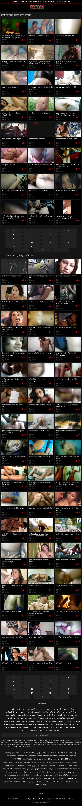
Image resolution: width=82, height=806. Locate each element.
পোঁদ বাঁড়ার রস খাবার (8, 721)
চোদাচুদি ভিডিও (27, 759)
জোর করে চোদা (63, 756)
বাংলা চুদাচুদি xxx (33, 765)
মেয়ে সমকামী (28, 718)
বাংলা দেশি (44, 765)
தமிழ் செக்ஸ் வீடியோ (12, 775)
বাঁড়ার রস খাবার (40, 715)
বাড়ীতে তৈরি (49, 718)
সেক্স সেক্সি (63, 753)
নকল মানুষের (76, 721)
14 (50, 242)
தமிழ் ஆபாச (31, 782)
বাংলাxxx (19, 753)
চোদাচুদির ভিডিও (21, 765)
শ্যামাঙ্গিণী (45, 712)
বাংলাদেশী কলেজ (39, 718)
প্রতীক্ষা (54, 721)
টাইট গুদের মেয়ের (9, 724)
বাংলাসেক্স (67, 782)
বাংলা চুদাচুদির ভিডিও (72, 762)
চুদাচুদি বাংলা (8, 782)
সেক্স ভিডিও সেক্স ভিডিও (13, 778)
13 (32, 242)
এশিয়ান (59, 712)
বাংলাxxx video (15, 759)
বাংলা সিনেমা (33, 730)
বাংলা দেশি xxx (7, 769)
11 (68, 238)
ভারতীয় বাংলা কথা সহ (20, 1)
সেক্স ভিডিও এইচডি (20, 769)
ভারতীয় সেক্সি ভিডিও (56, 782)
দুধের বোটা (32, 721)
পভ (70, 724)
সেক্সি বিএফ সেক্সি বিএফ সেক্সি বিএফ (68, 769)
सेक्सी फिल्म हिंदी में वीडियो (37, 772)
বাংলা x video (48, 775)
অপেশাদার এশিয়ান (35, 1)
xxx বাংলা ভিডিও (71, 765)
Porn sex (55, 709)
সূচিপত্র (41, 793)
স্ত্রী (60, 709)
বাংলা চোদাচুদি (72, 753)
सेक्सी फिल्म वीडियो (52, 772)
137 (42, 250)
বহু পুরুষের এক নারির (61, 724)
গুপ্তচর (65, 712)
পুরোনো (65, 709)
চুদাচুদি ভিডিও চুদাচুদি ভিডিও (67, 772)
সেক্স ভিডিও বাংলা (42, 782)
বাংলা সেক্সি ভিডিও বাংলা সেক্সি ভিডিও (17, 772)
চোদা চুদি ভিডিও (11, 756)
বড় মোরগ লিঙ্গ (71, 718)
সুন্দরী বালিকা (20, 709)
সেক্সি (32, 778)
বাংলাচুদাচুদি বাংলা (58, 762)
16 (14, 246)
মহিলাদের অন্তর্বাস (10, 709)
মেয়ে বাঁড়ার (33, 727)
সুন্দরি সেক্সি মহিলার (31, 709)
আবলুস (18, 721)
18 (50, 246)
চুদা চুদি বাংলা (47, 762)
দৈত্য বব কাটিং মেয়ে (64, 1)
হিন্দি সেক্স (52, 765)
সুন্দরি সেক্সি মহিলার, (22, 715)
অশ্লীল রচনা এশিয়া (49, 1)
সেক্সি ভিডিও (55, 753)
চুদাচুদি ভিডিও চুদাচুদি (35, 756)
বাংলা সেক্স (68, 721)
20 (21, 250)
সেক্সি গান (73, 756)
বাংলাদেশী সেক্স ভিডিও (50, 756)
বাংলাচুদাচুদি (60, 765)
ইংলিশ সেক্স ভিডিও (19, 782)
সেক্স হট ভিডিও (9, 765)
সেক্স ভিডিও (26, 762)
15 (68, 242)
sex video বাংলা (66, 759)
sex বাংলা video (29, 753)
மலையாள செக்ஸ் (40, 759)
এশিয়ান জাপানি (35, 712)
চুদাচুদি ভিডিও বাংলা (41, 769)
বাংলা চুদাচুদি (26, 778)
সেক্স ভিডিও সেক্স (41, 703)
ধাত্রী (52, 724)
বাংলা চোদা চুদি (36, 762)
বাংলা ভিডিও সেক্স (37, 775)
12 (14, 242)
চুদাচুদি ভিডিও (25, 775)
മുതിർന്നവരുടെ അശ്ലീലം (45, 778)
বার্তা (76, 715)
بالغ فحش (30, 769)
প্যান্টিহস (32, 715)
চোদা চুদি (75, 782)
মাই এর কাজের (43, 730)
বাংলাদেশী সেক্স (22, 756)
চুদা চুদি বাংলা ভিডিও (43, 753)
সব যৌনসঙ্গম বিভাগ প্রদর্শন (41, 735)
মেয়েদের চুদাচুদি (9, 753)
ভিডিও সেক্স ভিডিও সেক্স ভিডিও (12, 762)
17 (32, 246)
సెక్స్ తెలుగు (52, 769)
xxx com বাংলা (41, 785)
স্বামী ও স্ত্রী (52, 712)
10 (50, 238)
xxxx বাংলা (60, 778)
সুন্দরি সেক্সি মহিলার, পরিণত (13, 727)
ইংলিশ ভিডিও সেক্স (53, 759)
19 (68, 246)
